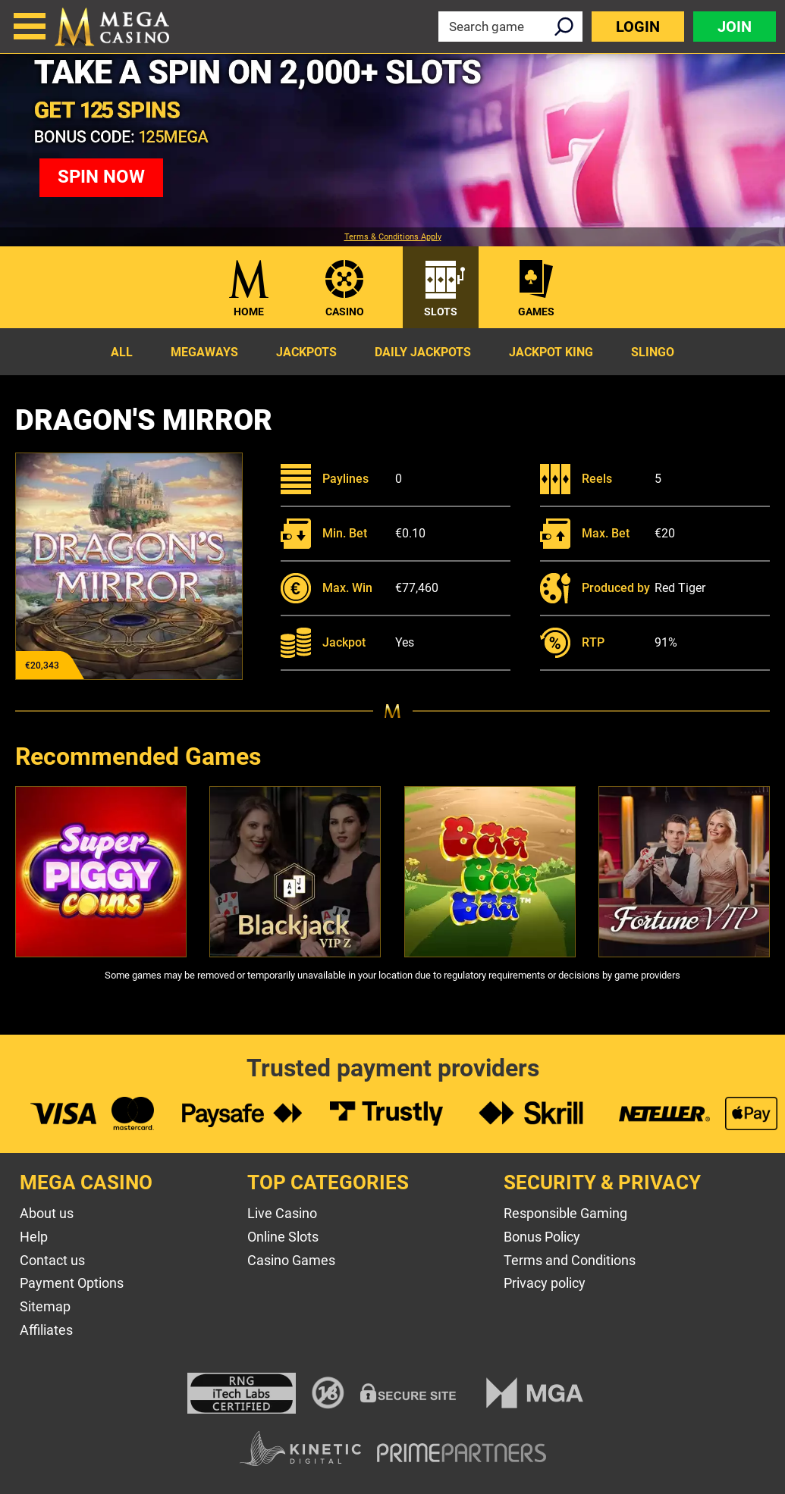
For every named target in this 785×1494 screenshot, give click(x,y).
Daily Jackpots (423, 352)
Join (734, 26)
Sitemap (45, 1306)
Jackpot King (551, 352)
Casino (344, 311)
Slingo (652, 352)
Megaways (204, 352)
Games (536, 311)
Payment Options (72, 1283)
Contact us (52, 1260)
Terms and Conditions (570, 1260)
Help (34, 1237)
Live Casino (282, 1213)
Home (249, 311)
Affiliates (46, 1330)
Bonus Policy (542, 1237)
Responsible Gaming (565, 1213)
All (122, 352)
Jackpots (306, 352)
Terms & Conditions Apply (392, 237)
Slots (440, 311)
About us (47, 1213)
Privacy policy (545, 1283)
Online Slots (283, 1237)
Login (638, 26)
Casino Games (291, 1260)
